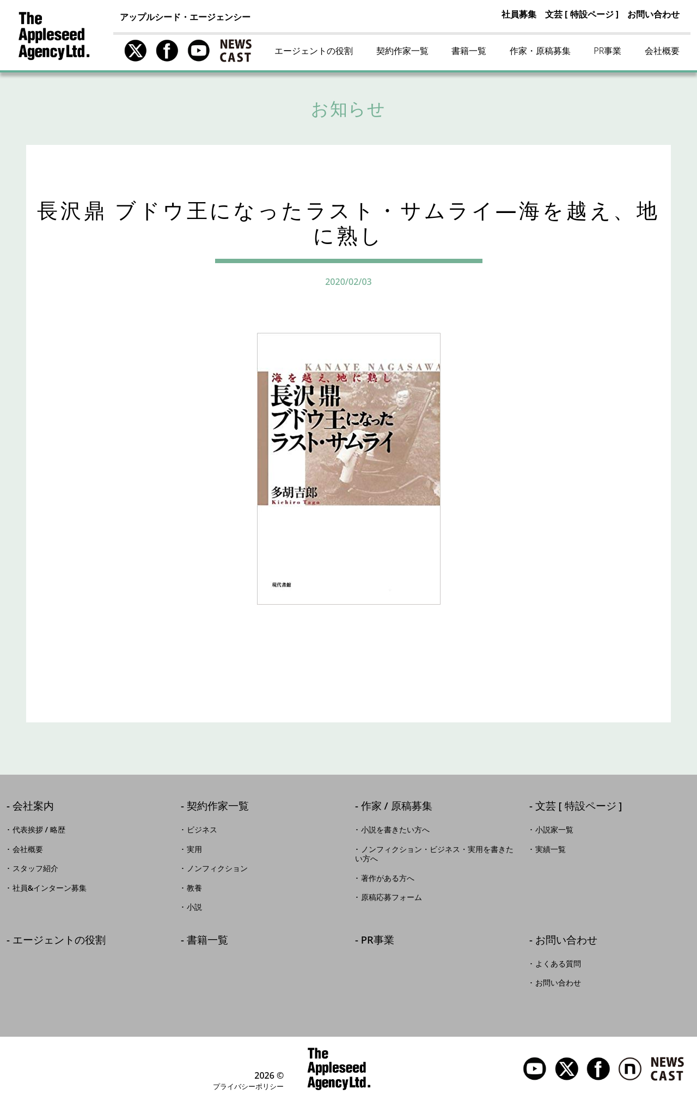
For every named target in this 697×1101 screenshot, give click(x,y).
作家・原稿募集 (540, 51)
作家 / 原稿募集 (396, 806)
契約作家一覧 (402, 51)
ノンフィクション (217, 868)
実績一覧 (550, 849)
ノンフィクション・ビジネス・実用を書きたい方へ (434, 854)
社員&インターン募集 (50, 888)
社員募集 (519, 14)
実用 (194, 849)
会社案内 (33, 806)
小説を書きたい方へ (395, 830)
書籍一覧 (468, 51)
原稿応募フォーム (391, 897)
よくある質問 (558, 964)
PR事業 (607, 51)
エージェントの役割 (313, 51)
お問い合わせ (653, 14)
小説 (194, 907)
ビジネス (202, 830)
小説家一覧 (554, 830)
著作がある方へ (387, 878)
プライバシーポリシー (248, 1086)
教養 (194, 888)
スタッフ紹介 (35, 868)
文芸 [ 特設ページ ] (582, 14)
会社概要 (662, 51)
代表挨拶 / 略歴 (39, 830)
